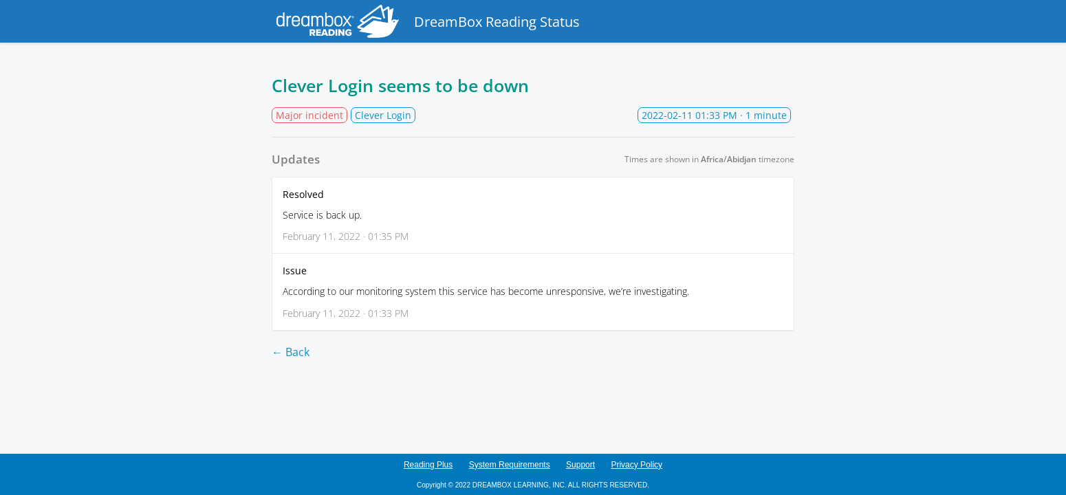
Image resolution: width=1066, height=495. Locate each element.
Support (580, 465)
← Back (290, 352)
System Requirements (509, 465)
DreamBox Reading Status (426, 21)
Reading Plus (428, 465)
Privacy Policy (636, 465)
